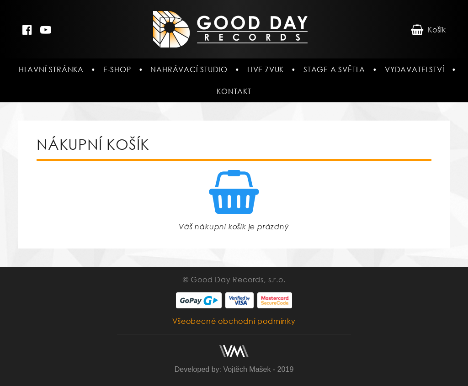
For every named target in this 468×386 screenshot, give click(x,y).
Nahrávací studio (189, 69)
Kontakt (234, 91)
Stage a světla (334, 69)
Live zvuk (265, 69)
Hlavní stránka (51, 69)
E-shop (117, 69)
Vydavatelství (414, 69)
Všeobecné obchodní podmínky (234, 321)
